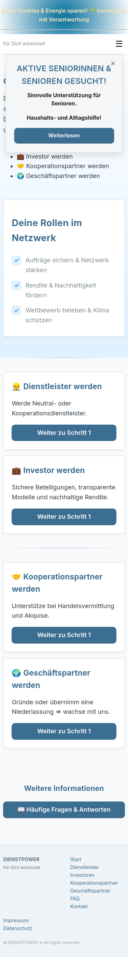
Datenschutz (17, 928)
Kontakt (79, 906)
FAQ (75, 898)
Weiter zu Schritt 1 (64, 432)
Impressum (16, 920)
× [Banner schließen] (113, 63)
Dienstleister (84, 867)
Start (75, 859)
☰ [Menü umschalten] (119, 43)
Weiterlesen (64, 135)
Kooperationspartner (94, 883)
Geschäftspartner (90, 891)
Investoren (82, 875)
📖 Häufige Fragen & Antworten (64, 809)
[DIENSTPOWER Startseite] (24, 44)
